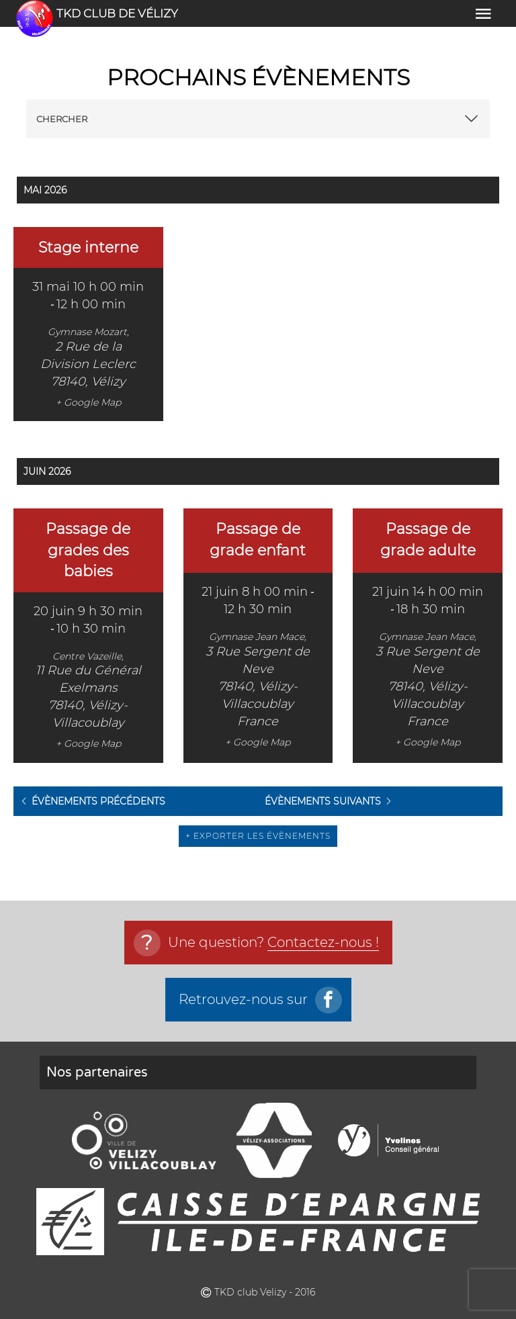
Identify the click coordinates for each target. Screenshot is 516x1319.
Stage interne (88, 247)
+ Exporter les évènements (258, 836)
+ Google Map (88, 402)
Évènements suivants (323, 801)
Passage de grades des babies (88, 549)
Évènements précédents (98, 801)
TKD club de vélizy (117, 13)
